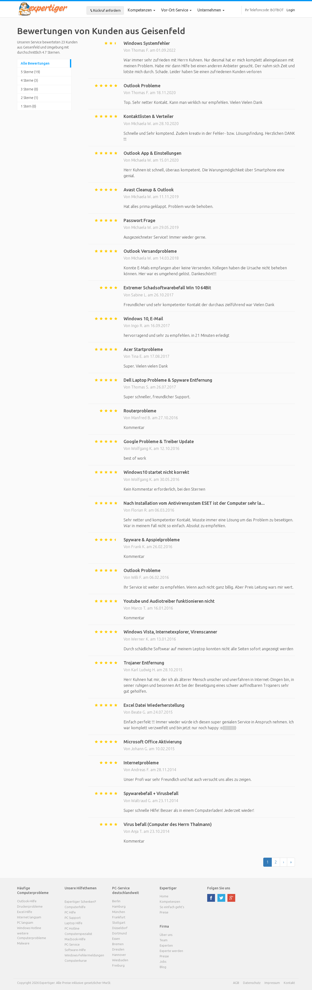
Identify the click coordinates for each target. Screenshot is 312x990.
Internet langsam (29, 917)
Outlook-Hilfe (27, 901)
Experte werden (171, 950)
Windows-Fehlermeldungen (84, 955)
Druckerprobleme (30, 906)
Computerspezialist (78, 933)
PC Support (73, 917)
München (118, 911)
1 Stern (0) (28, 106)
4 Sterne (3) (29, 80)
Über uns (166, 934)
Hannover (119, 954)
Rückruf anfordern (105, 10)
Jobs (163, 961)
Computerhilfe (75, 907)
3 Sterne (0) (29, 89)
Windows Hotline (29, 928)
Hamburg (119, 906)
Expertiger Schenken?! (80, 901)
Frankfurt (118, 917)
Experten (166, 945)
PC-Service (72, 944)
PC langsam (25, 922)
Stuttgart (118, 922)
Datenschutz (252, 982)
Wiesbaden (120, 960)
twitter (221, 898)
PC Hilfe (70, 912)
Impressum (272, 982)
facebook (211, 898)
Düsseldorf (119, 928)
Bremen (118, 944)
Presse (164, 956)
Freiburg (118, 965)
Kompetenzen (141, 10)
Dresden (118, 949)
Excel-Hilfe (24, 911)
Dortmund (119, 933)
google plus (231, 898)
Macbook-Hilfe (75, 939)
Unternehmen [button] (210, 10)
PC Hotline (72, 928)
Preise (164, 912)
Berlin (116, 901)
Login (291, 10)
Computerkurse (76, 960)
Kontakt (289, 982)
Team (163, 940)
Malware (23, 943)
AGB (236, 982)
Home (164, 896)
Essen (116, 938)
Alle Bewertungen (35, 63)
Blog (163, 967)
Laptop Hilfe (73, 923)
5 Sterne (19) (30, 72)
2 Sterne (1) (29, 98)
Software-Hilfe (75, 949)
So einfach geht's (172, 907)
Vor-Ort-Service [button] (176, 10)
